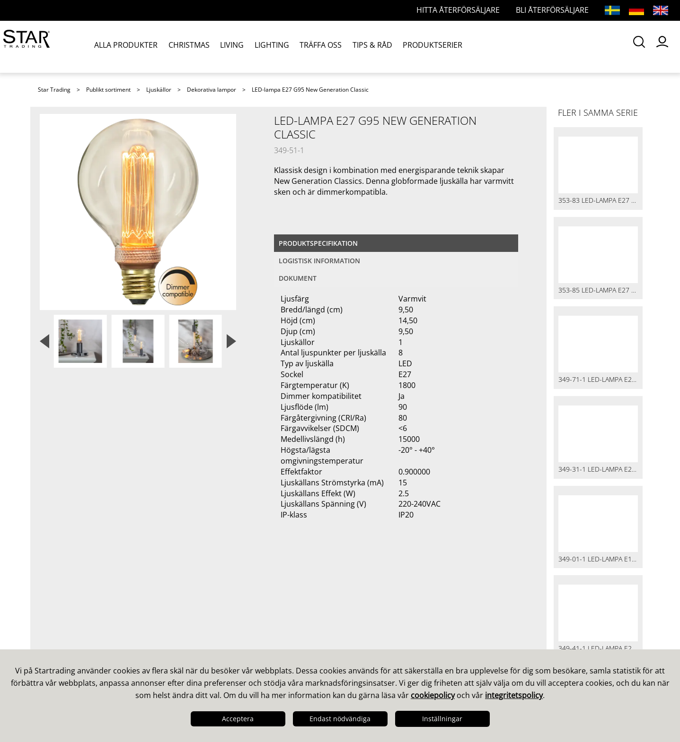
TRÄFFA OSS (317, 46)
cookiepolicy (433, 695)
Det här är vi (64, 602)
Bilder (359, 627)
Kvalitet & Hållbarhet (81, 627)
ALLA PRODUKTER (127, 46)
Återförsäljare (220, 639)
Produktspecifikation (318, 243)
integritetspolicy (514, 695)
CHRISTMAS (189, 46)
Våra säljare (217, 602)
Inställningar (442, 718)
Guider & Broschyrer (388, 615)
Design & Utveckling (80, 615)
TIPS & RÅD (368, 46)
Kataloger (366, 602)
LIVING (231, 46)
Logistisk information (319, 260)
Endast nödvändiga (340, 718)
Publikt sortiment (108, 90)
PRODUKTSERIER (427, 46)
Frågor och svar (224, 615)
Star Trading (54, 90)
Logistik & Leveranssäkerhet (95, 639)
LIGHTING (269, 46)
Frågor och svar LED (233, 627)
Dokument (298, 278)
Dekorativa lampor (211, 90)
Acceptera (238, 718)
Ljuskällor (158, 90)
